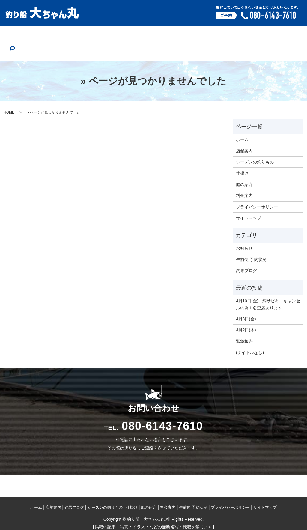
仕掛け (185, 37)
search (278, 36)
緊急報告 (244, 327)
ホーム (31, 37)
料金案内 (249, 37)
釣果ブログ (97, 37)
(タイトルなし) (250, 339)
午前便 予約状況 (251, 246)
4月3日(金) (246, 305)
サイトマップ (248, 204)
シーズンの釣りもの (144, 37)
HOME (9, 99)
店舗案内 (62, 37)
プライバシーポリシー (257, 193)
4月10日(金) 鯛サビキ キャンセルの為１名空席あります (268, 290)
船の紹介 (216, 37)
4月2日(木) (246, 316)
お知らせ (244, 234)
